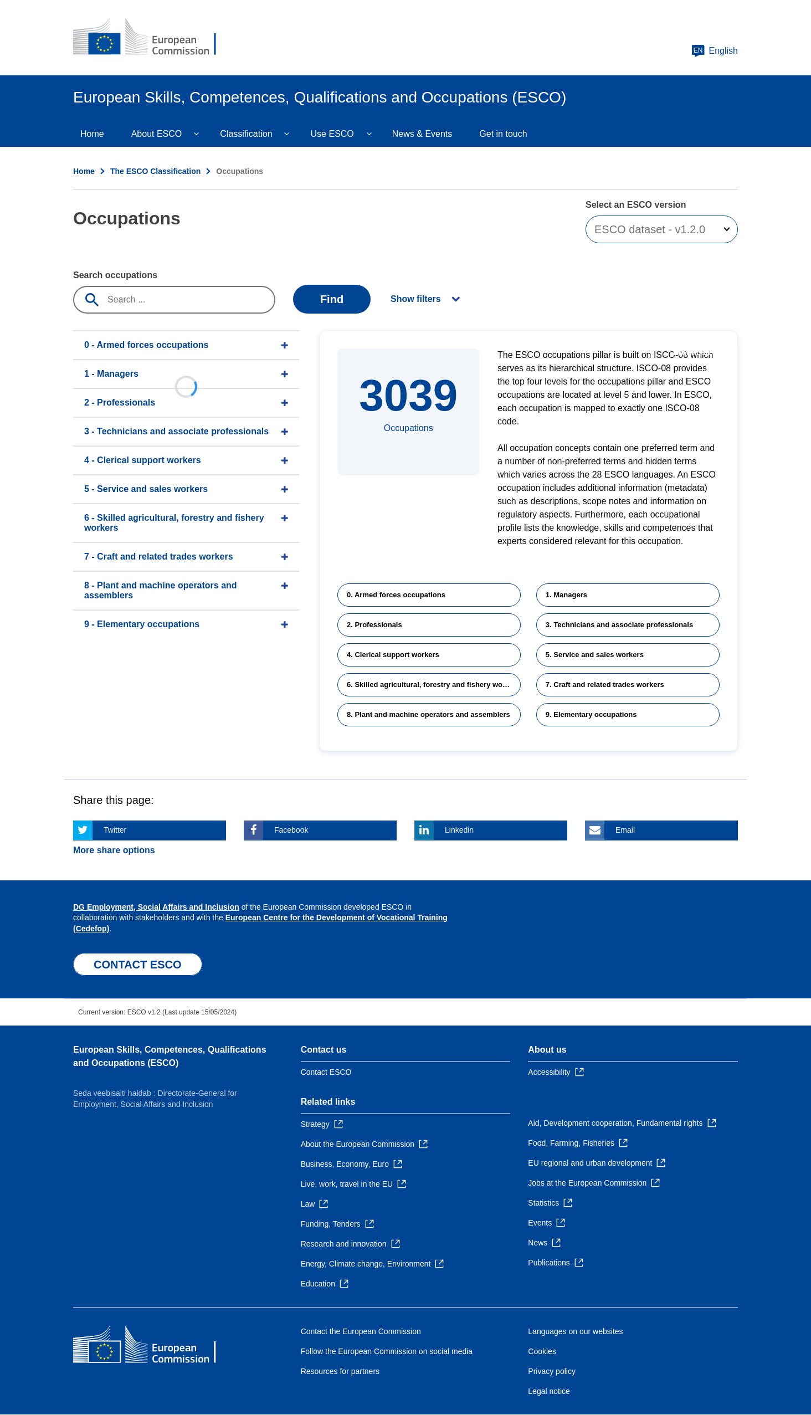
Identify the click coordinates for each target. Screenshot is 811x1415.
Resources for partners (340, 1371)
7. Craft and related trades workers (605, 684)
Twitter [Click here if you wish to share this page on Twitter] (115, 830)
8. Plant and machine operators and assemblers (428, 714)
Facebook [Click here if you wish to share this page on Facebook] (291, 830)
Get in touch (503, 134)
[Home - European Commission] (153, 38)
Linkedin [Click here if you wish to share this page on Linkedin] (459, 830)
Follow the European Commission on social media (387, 1351)
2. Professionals (374, 625)
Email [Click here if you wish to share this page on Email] (625, 830)
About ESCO (156, 134)
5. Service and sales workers (595, 654)
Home (92, 134)
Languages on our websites (575, 1331)
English (714, 51)
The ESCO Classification (155, 171)
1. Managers (566, 595)
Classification (246, 134)
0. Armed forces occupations (396, 595)
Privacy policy (552, 1371)
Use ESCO (332, 134)
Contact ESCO (326, 1072)
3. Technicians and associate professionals (619, 625)
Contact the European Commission (361, 1331)
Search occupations (115, 275)
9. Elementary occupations (591, 714)
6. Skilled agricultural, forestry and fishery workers (433, 684)
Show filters (416, 299)
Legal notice (549, 1391)
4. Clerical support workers (393, 654)
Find (331, 299)
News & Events (422, 134)
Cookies (542, 1351)
